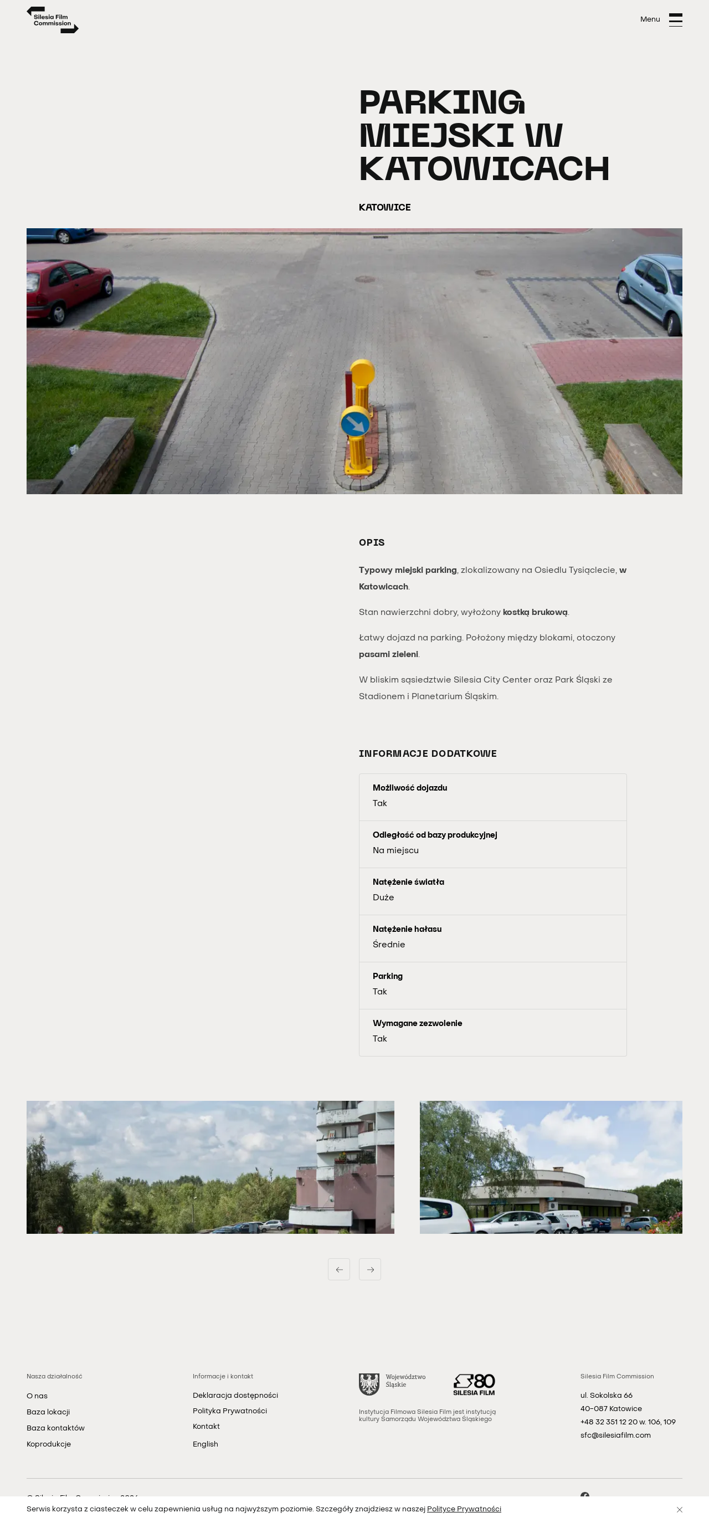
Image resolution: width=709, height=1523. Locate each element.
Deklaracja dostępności (235, 1395)
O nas (37, 1396)
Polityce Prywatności (464, 1509)
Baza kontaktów (56, 1428)
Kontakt (206, 1426)
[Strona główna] (53, 20)
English (205, 1444)
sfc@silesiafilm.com (615, 1435)
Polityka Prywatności (230, 1411)
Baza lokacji (48, 1412)
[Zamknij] (679, 1509)
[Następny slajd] (370, 1269)
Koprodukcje (49, 1444)
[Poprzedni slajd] (339, 1269)
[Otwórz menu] (661, 20)
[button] (210, 1167)
